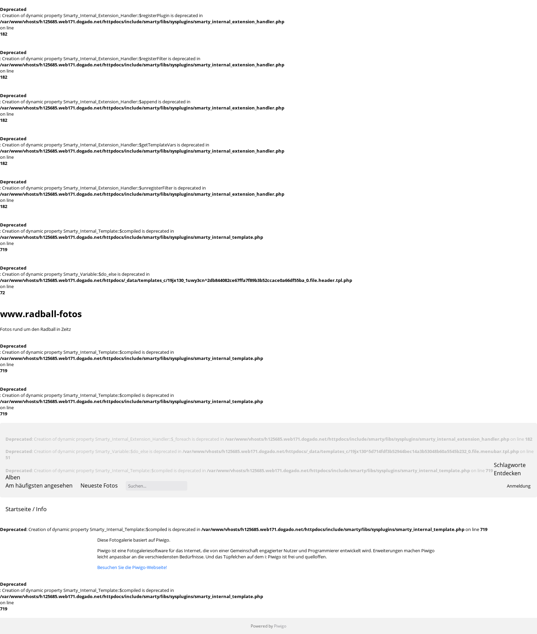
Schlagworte (510, 465)
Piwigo (280, 626)
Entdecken (507, 473)
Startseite (18, 509)
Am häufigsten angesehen (39, 485)
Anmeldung (518, 486)
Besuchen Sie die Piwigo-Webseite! (132, 567)
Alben (12, 477)
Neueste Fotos (99, 485)
